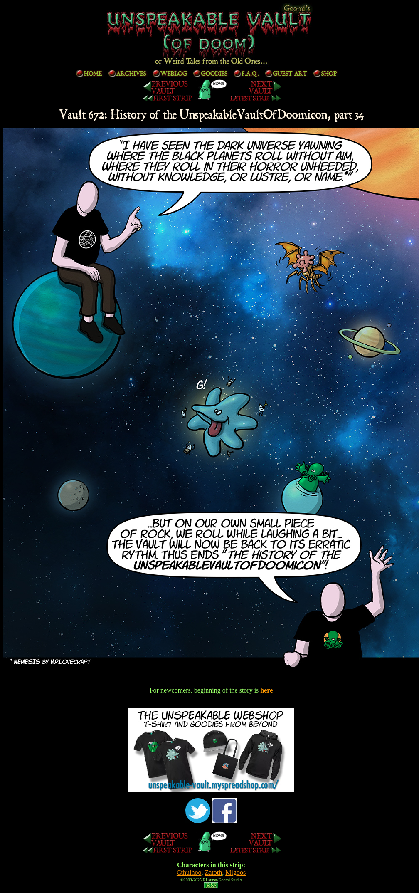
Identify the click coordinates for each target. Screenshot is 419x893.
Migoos (235, 872)
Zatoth (213, 872)
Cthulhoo (189, 872)
